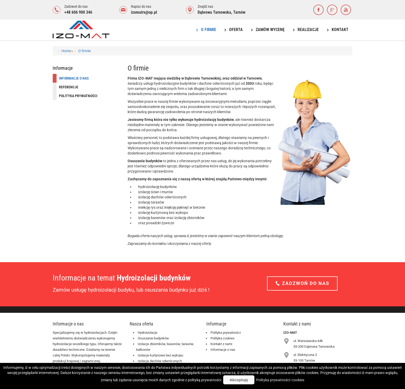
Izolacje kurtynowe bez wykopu (160, 355)
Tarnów (239, 12)
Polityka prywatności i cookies (280, 380)
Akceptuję (239, 380)
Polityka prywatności (226, 332)
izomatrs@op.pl (144, 12)
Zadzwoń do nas (305, 283)
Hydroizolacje (147, 332)
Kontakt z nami (221, 344)
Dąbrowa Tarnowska (214, 12)
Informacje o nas (223, 350)
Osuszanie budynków (153, 338)
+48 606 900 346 (78, 12)
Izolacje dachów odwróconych (160, 361)
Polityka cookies (223, 338)
